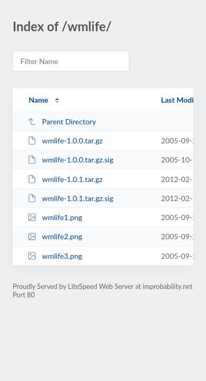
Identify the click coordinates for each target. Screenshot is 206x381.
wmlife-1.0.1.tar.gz (64, 179)
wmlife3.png (54, 255)
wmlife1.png (54, 217)
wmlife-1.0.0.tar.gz (64, 140)
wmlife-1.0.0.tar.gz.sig (70, 159)
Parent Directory (61, 121)
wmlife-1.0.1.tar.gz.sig (70, 198)
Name (38, 99)
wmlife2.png (54, 236)
